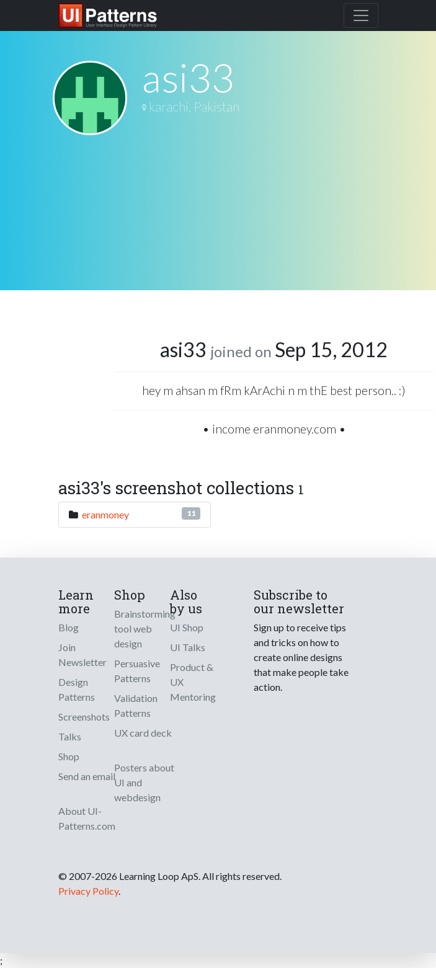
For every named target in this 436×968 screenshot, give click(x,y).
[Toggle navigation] (361, 15)
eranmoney (105, 514)
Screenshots (84, 716)
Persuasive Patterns (137, 670)
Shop (68, 756)
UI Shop (186, 627)
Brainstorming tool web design (145, 628)
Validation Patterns (136, 705)
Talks (69, 736)
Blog (68, 627)
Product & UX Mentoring (193, 682)
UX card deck (143, 733)
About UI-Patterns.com (86, 818)
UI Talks (187, 647)
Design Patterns (76, 689)
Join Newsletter (82, 654)
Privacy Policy (88, 891)
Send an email (86, 776)
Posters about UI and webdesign (144, 782)
